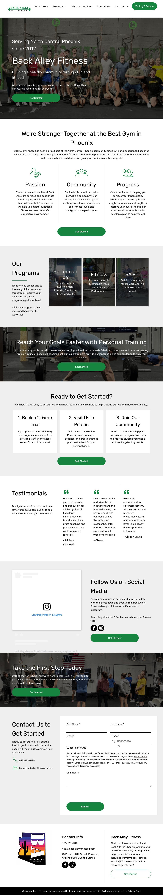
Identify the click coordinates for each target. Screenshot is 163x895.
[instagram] (101, 628)
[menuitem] (41, 6)
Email (70, 736)
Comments (72, 772)
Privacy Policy (140, 756)
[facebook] (94, 628)
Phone (114, 736)
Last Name (117, 724)
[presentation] (89, 793)
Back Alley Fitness (23, 651)
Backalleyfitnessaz (44, 651)
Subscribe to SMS (76, 747)
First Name (73, 724)
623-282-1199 (27, 760)
